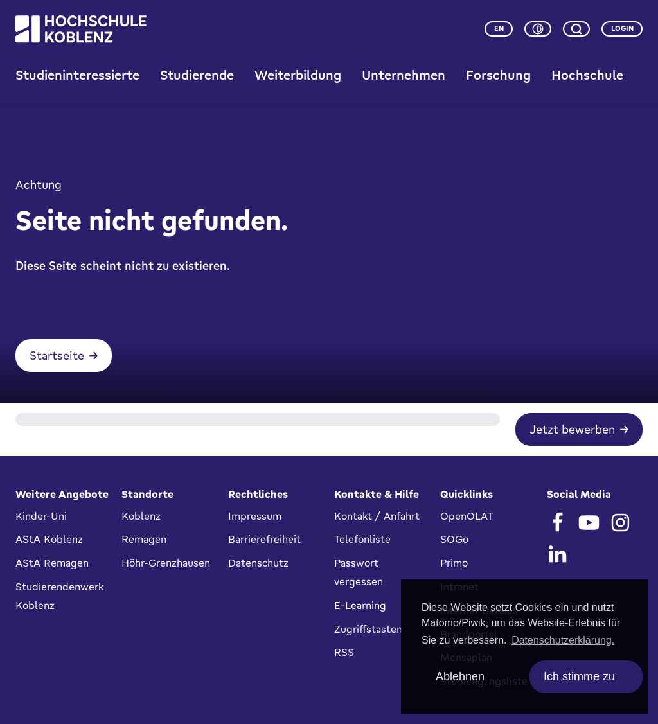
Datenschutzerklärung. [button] (562, 640)
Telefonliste (362, 539)
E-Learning (360, 605)
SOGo (454, 539)
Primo (454, 563)
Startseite (57, 355)
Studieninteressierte (77, 75)
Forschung (498, 75)
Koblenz (141, 516)
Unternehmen (403, 75)
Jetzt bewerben (572, 429)
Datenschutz (258, 563)
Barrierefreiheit (264, 539)
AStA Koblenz (49, 539)
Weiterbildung (297, 75)
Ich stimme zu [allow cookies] (579, 676)
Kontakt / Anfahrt (377, 516)
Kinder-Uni (41, 516)
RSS (344, 652)
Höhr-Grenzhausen (165, 563)
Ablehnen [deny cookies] (460, 676)
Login (622, 28)
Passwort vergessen (358, 572)
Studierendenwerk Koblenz (59, 595)
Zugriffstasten (368, 629)
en (499, 28)
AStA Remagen (52, 563)
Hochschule (587, 75)
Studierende (197, 75)
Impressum (254, 516)
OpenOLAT (467, 516)
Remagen (143, 539)
